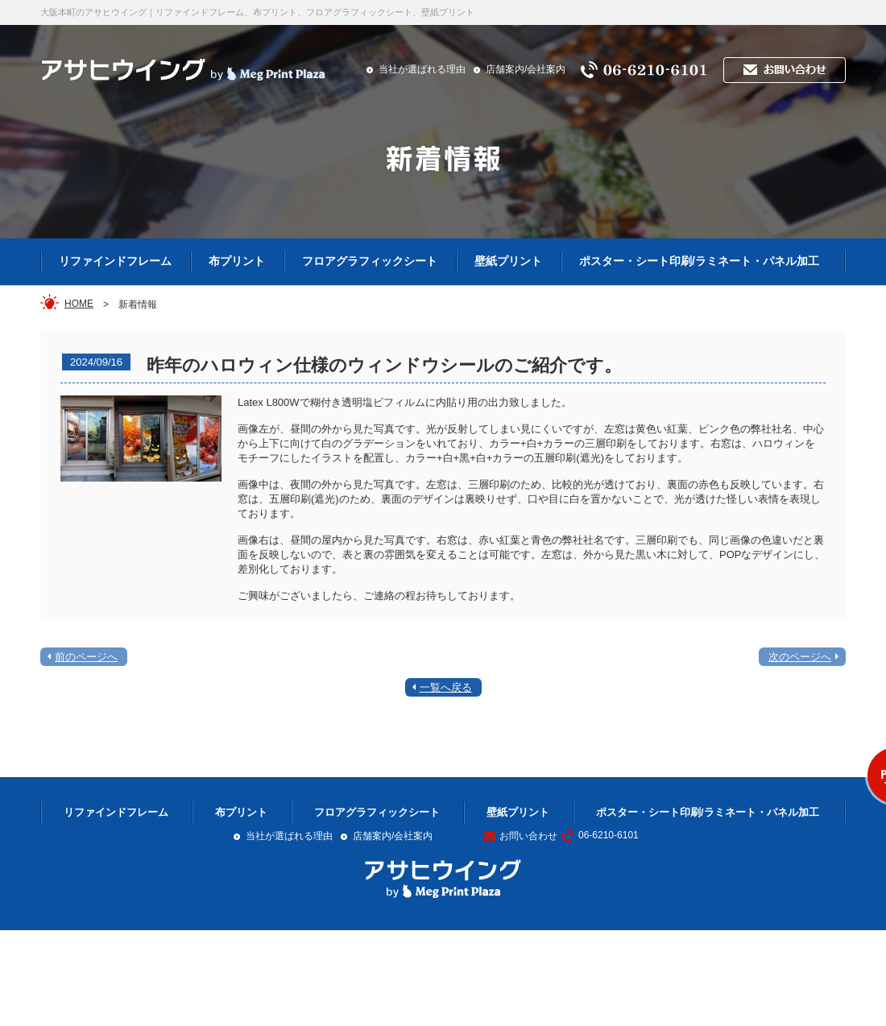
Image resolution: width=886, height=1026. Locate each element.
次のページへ (799, 657)
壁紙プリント (508, 260)
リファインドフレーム (115, 260)
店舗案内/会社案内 (525, 69)
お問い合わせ (520, 836)
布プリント (237, 260)
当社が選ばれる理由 (422, 69)
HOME (78, 303)
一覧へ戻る (446, 687)
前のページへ (86, 657)
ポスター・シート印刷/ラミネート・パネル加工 (699, 260)
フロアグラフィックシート (369, 260)
